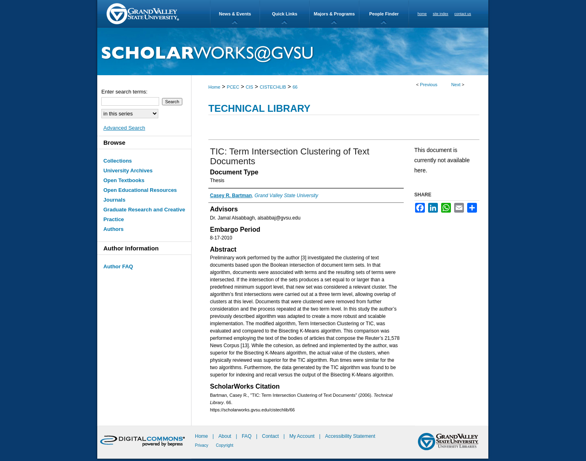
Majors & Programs (334, 13)
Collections (117, 161)
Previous (428, 84)
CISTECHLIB (273, 87)
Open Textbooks (123, 180)
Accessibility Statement (350, 436)
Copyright (225, 445)
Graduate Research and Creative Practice (144, 214)
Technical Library (259, 108)
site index (440, 14)
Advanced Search (124, 128)
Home (214, 87)
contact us (463, 14)
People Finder (384, 13)
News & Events (235, 13)
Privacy (202, 445)
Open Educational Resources (140, 190)
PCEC (233, 87)
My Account (302, 436)
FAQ (247, 436)
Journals (114, 200)
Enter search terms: (124, 92)
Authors (113, 229)
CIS (249, 87)
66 (295, 87)
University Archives (128, 170)
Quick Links (284, 13)
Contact (270, 436)
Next (456, 84)
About (226, 436)
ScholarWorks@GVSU (292, 51)
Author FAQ (118, 266)
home (422, 14)
